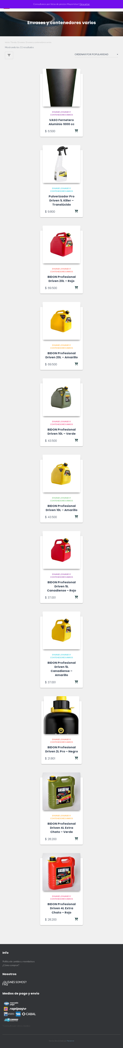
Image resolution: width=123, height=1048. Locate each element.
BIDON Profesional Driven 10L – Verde (62, 431)
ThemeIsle (70, 1041)
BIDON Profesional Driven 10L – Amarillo (61, 508)
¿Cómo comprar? (10, 965)
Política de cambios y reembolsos (18, 961)
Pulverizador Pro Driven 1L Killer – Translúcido (61, 200)
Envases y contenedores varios (61, 113)
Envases (21, 42)
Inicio (7, 42)
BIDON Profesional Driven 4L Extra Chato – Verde (62, 828)
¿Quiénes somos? (14, 982)
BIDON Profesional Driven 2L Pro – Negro (61, 749)
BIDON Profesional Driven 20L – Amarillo (61, 355)
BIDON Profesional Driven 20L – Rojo (62, 279)
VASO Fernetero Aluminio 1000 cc (61, 122)
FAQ (5, 984)
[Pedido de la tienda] (96, 55)
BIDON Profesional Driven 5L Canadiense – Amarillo (62, 669)
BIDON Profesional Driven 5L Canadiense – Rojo (61, 586)
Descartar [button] (85, 4)
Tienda (13, 42)
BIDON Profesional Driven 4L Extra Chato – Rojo (62, 908)
